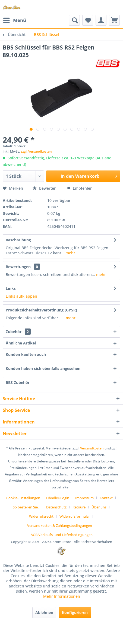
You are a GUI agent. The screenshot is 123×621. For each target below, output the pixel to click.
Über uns (99, 507)
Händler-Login (57, 497)
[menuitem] (14, 20)
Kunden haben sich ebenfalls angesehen (43, 368)
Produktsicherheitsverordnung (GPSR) (41, 310)
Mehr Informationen (61, 596)
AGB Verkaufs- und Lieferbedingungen (62, 534)
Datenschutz (56, 507)
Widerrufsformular (74, 516)
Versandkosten (92, 448)
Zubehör (18, 331)
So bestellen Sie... (26, 507)
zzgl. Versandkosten (36, 151)
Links (11, 288)
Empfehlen (80, 188)
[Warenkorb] (114, 20)
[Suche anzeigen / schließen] (74, 20)
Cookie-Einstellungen (23, 497)
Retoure (79, 507)
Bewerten (45, 188)
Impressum (84, 497)
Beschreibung (18, 239)
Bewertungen (18, 266)
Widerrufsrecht (41, 516)
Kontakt (106, 497)
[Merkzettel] (87, 20)
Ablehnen (44, 612)
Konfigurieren (75, 612)
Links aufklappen (21, 296)
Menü (14, 19)
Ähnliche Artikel (21, 343)
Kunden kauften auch (26, 354)
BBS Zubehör (18, 382)
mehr (69, 252)
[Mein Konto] (101, 20)
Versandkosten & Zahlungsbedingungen (59, 525)
